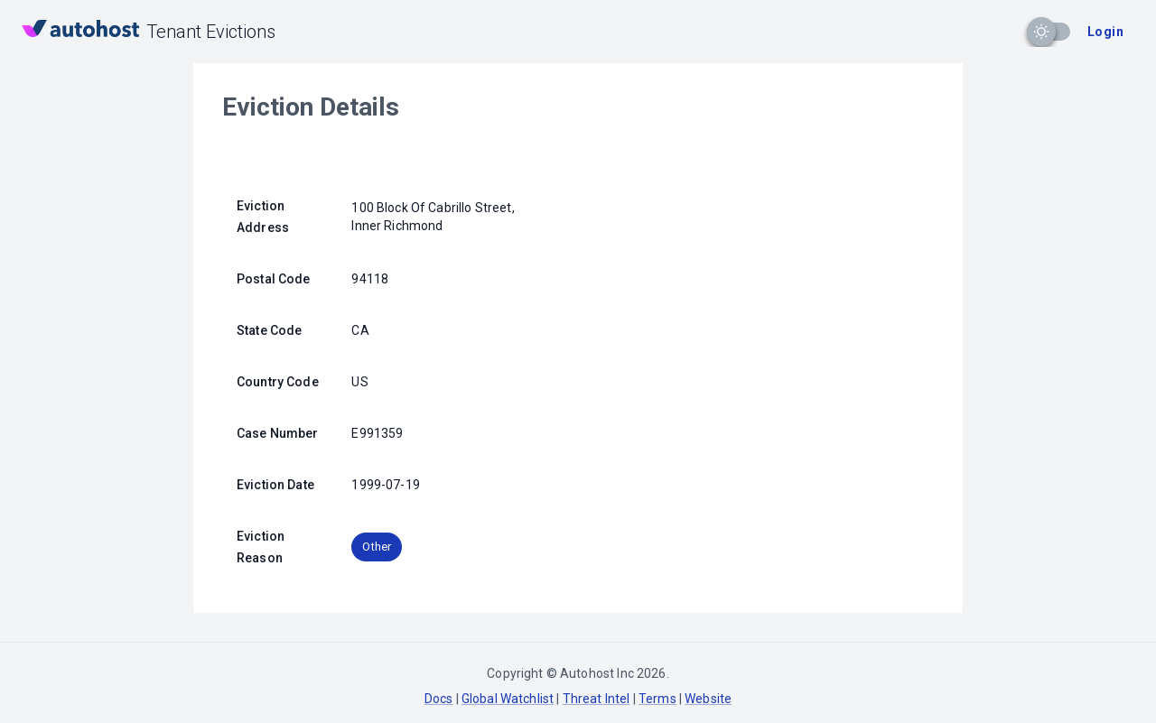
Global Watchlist (507, 698)
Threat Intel (596, 698)
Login (1105, 31)
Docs (438, 698)
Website (708, 698)
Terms (657, 698)
